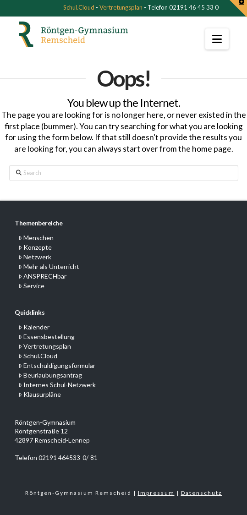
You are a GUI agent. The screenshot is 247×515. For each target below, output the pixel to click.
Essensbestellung (46, 336)
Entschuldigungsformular (56, 365)
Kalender (33, 327)
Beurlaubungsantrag (50, 375)
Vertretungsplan (121, 7)
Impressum (156, 492)
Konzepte (35, 247)
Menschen (36, 237)
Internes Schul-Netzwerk (57, 385)
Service (31, 286)
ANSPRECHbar (42, 276)
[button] (217, 38)
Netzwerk (34, 257)
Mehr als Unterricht (48, 266)
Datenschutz (201, 492)
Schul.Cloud (78, 7)
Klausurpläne (39, 394)
